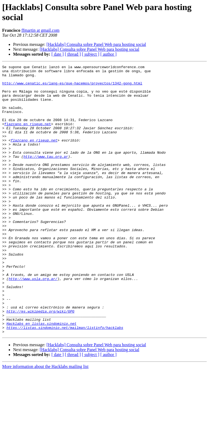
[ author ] (108, 54)
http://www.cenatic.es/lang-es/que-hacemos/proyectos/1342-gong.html (72, 87)
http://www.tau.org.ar (45, 175)
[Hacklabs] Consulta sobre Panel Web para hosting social (96, 44)
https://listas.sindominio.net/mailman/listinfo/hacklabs (65, 380)
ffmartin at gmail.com (40, 30)
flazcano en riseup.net (27, 136)
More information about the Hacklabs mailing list (45, 420)
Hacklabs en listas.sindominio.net (41, 375)
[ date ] (57, 54)
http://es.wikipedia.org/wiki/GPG (41, 360)
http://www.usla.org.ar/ (32, 321)
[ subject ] (90, 54)
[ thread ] (73, 54)
